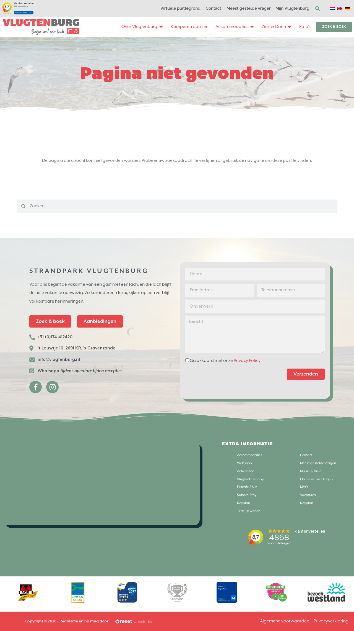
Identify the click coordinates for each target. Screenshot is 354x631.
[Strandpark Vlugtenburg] (101, 483)
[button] (318, 8)
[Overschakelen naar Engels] (340, 8)
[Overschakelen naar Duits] (348, 8)
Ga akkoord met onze (225, 360)
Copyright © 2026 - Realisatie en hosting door (66, 621)
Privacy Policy (247, 360)
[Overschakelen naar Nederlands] (332, 8)
